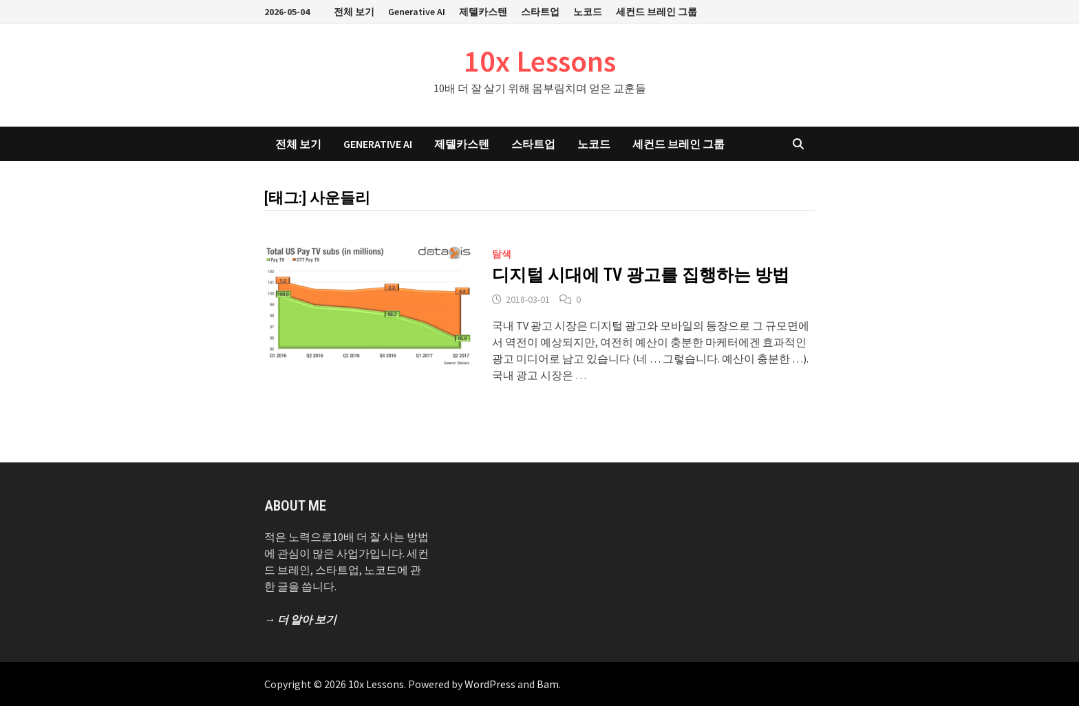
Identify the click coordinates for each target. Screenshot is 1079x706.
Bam (548, 684)
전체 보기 (354, 12)
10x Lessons (540, 61)
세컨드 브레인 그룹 (656, 12)
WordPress (489, 684)
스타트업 (540, 12)
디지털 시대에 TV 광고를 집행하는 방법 (640, 275)
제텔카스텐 (483, 12)
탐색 (501, 254)
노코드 (587, 12)
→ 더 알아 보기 (300, 619)
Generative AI (416, 12)
